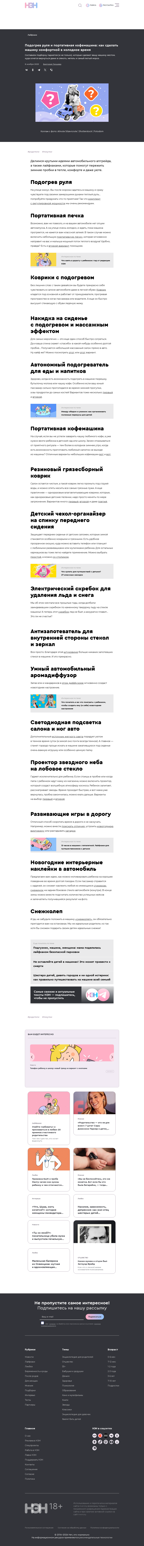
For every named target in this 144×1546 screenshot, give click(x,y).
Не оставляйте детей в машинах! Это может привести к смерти (71, 964)
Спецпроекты (32, 1445)
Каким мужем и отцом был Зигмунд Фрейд (92, 1262)
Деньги (65, 1376)
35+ (64, 1366)
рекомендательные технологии (95, 1537)
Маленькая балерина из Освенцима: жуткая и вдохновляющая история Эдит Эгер (46, 1264)
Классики (67, 1409)
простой (36, 557)
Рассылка (106, 5)
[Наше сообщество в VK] (111, 1435)
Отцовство (83, 1258)
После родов (31, 1376)
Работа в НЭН (32, 1450)
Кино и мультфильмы (72, 1395)
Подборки (30, 1390)
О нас (28, 1436)
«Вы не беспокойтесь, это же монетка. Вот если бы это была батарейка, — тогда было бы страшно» (94, 1182)
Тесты (28, 1400)
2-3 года (112, 1371)
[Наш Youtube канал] (111, 1442)
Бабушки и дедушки (72, 1371)
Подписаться (94, 1317)
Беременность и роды (36, 1371)
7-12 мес (112, 1361)
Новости (33, 1065)
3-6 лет (111, 1376)
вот (101, 454)
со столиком (61, 557)
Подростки (113, 1385)
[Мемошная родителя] (106, 1435)
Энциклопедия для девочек (76, 1414)
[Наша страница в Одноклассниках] (117, 1435)
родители (34, 151)
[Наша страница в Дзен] (94, 1442)
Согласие (29, 1474)
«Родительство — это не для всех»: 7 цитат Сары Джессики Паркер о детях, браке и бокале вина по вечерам (93, 1126)
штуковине (71, 652)
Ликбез (35, 1175)
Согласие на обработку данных (72, 1528)
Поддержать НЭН (34, 1460)
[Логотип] (31, 5)
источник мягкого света (67, 736)
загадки (70, 831)
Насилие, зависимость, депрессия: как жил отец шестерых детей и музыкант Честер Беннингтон (93, 1209)
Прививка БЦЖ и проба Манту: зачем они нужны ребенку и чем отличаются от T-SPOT (47, 1182)
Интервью (36, 1198)
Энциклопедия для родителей (77, 1357)
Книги (65, 1400)
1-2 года (112, 1366)
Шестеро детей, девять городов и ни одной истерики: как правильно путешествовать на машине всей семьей (71, 977)
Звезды (66, 1405)
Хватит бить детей (71, 1419)
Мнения (81, 1119)
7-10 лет (112, 1381)
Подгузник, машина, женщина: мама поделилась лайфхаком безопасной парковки (67, 949)
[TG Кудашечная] (100, 1435)
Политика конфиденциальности (104, 1528)
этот (71, 352)
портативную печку (70, 237)
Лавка (91, 5)
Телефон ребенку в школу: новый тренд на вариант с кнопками (58, 1068)
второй (37, 397)
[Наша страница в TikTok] (100, 1442)
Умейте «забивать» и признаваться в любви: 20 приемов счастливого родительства (46, 1131)
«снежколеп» (83, 919)
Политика (30, 1479)
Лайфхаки (32, 35)
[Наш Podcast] (117, 1442)
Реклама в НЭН (33, 1440)
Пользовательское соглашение (39, 1528)
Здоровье (67, 1381)
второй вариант (59, 246)
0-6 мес (111, 1357)
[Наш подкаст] (94, 1448)
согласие (52, 1324)
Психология (68, 1385)
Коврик (101, 289)
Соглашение (31, 1469)
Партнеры (30, 1405)
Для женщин (31, 1381)
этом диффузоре (73, 683)
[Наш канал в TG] (94, 1435)
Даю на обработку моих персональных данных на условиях (71, 1325)
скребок (63, 612)
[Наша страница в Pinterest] (106, 1442)
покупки (48, 151)
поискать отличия (73, 826)
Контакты (29, 1464)
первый (108, 392)
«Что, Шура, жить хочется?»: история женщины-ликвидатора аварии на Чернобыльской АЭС (48, 1209)
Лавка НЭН (30, 1455)
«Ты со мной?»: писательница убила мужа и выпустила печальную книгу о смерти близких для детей (48, 1236)
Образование (69, 1390)
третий (102, 501)
